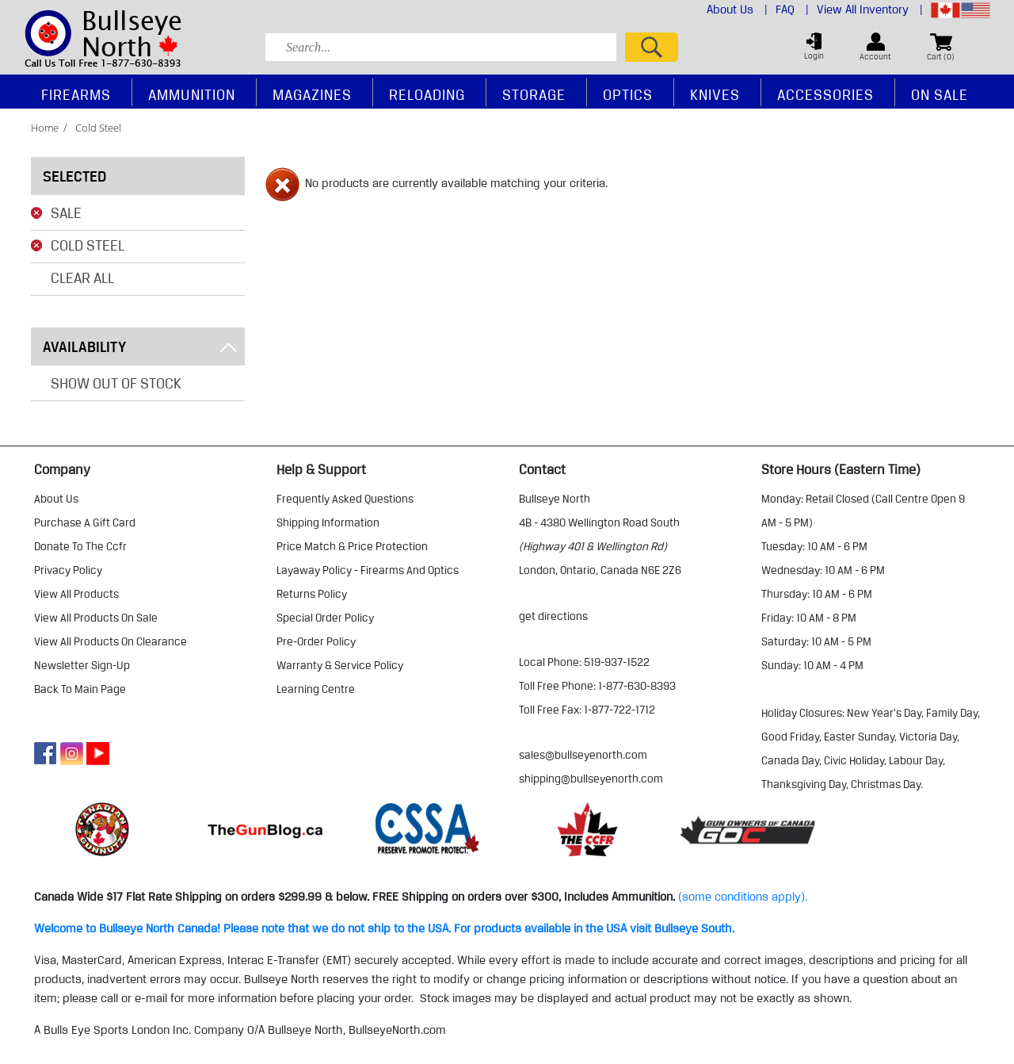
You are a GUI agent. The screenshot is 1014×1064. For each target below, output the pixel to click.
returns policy (311, 593)
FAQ (792, 9)
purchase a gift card (84, 522)
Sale (66, 212)
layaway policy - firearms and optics (367, 570)
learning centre (315, 689)
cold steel (98, 128)
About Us (737, 9)
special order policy (325, 617)
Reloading (427, 94)
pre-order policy (316, 641)
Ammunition (191, 94)
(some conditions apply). (742, 897)
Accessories (825, 94)
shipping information (327, 522)
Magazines (312, 94)
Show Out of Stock (116, 383)
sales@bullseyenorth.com (583, 754)
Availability (140, 346)
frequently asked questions (345, 498)
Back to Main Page (80, 689)
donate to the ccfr (80, 546)
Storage (534, 94)
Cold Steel (87, 245)
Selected (74, 176)
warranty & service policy (339, 665)
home (45, 128)
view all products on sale (96, 617)
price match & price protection (352, 546)
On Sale (939, 94)
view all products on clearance (110, 641)
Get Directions (553, 616)
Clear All (82, 277)
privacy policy (68, 570)
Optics (628, 94)
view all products (76, 593)
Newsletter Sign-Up (82, 665)
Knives (715, 94)
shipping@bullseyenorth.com (591, 778)
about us (56, 498)
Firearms (76, 94)
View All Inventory (870, 9)
